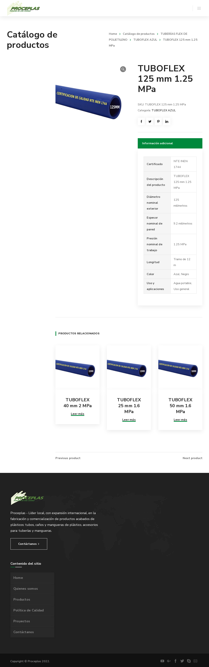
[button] (123, 69)
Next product (192, 457)
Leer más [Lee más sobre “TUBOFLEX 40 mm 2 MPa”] (77, 414)
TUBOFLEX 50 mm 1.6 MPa (180, 406)
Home (113, 34)
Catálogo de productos (139, 34)
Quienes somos (25, 587)
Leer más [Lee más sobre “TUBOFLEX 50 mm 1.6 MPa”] (180, 420)
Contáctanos (23, 631)
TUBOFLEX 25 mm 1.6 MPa (129, 406)
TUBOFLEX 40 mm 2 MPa (77, 403)
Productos (21, 598)
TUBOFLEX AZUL (145, 40)
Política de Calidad (28, 609)
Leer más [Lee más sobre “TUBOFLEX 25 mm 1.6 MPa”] (129, 420)
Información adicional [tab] (157, 143)
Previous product (67, 457)
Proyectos (21, 620)
